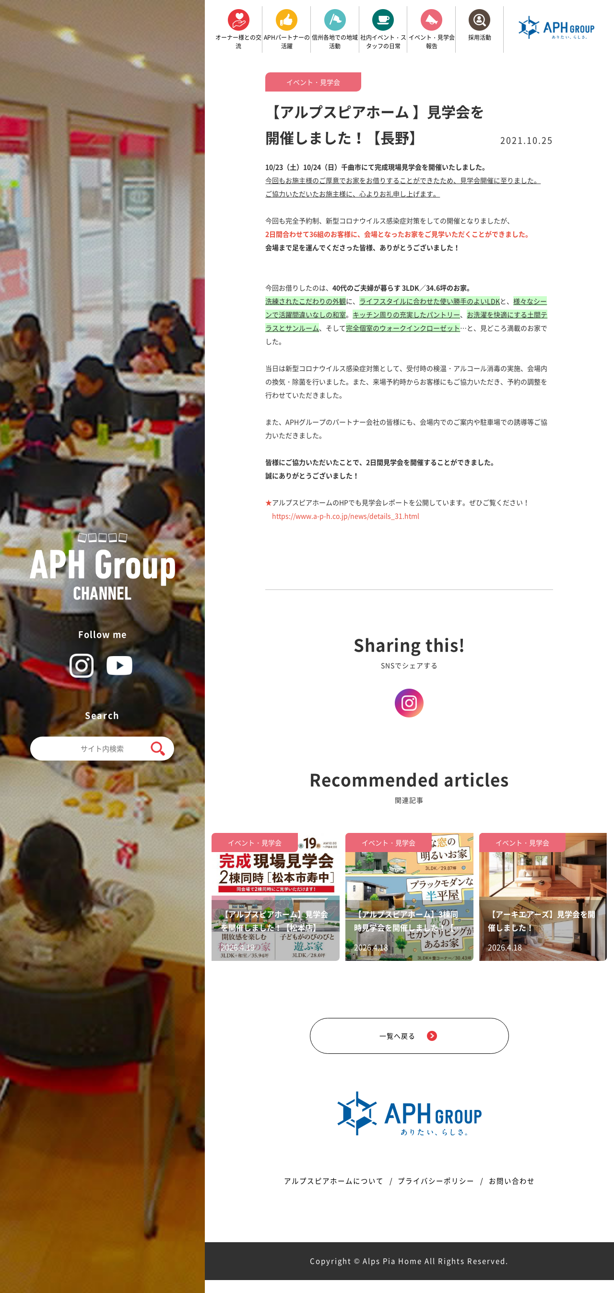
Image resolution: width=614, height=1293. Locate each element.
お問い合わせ (520, 1193)
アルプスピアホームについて (327, 1193)
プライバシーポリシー (438, 1193)
